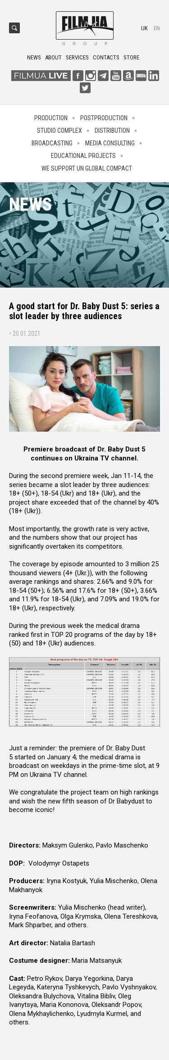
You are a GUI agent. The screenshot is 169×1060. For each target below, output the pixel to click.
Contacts (106, 57)
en (157, 28)
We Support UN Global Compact (86, 168)
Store (131, 57)
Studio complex (59, 130)
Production (51, 118)
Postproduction (104, 118)
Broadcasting (52, 143)
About (53, 57)
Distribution (112, 130)
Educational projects (83, 155)
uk (144, 28)
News (34, 57)
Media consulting (110, 143)
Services (77, 57)
